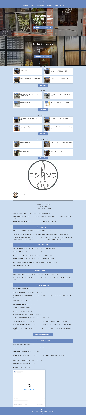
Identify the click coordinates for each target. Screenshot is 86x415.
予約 (37, 411)
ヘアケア (16, 93)
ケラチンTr (46, 77)
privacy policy (51, 411)
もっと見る (43, 85)
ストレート (16, 69)
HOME (43, 409)
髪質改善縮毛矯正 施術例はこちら (43, 334)
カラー (15, 77)
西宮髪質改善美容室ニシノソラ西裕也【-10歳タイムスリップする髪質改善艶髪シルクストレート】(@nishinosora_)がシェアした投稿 (39, 404)
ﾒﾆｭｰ (40, 411)
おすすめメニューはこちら (43, 56)
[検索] (63, 6)
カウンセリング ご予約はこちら (43, 27)
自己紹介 (33, 411)
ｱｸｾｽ (42, 411)
